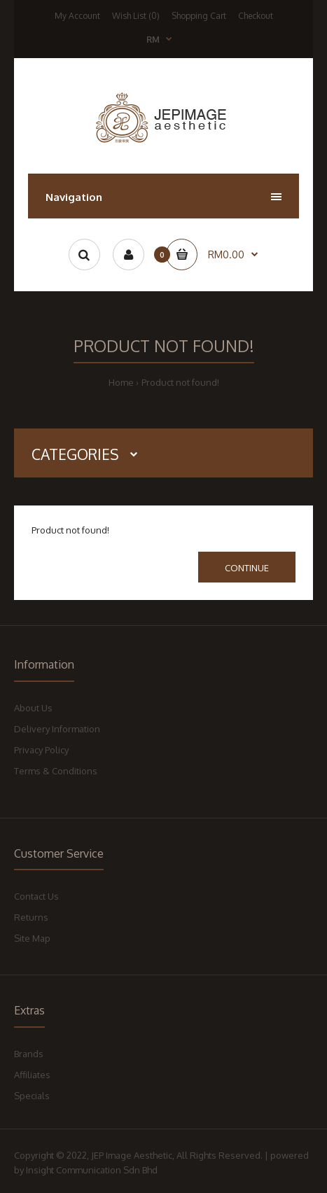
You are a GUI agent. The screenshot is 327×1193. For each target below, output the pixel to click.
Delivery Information (57, 728)
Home (121, 382)
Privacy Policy (41, 749)
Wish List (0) (136, 16)
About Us (33, 707)
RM (153, 39)
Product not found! (180, 382)
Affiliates (32, 1074)
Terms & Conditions (55, 770)
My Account (77, 16)
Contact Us (36, 896)
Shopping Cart (199, 16)
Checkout (255, 16)
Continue (247, 567)
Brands (28, 1053)
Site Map (32, 938)
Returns (31, 917)
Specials (32, 1095)
